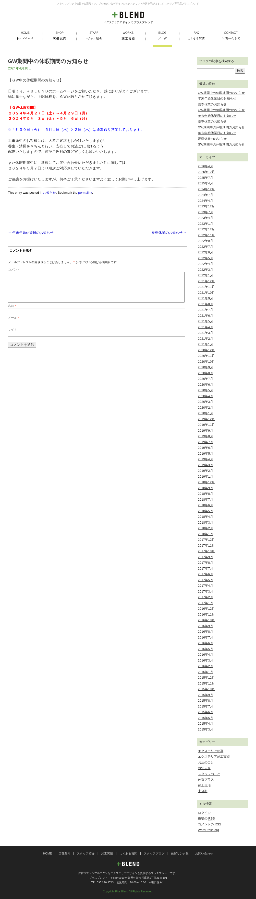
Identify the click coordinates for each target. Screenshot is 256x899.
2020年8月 (205, 373)
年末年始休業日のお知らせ (31, 233)
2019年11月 (206, 425)
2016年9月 (205, 626)
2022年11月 (206, 235)
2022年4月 (205, 264)
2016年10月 (206, 620)
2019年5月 (205, 453)
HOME (47, 853)
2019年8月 (205, 436)
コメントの (209, 824)
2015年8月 (205, 700)
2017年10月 (206, 551)
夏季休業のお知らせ (169, 233)
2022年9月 (205, 241)
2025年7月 (205, 178)
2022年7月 (205, 246)
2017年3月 (205, 591)
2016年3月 (205, 660)
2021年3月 (205, 333)
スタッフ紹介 (86, 853)
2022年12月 (206, 229)
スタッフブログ (154, 853)
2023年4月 (205, 218)
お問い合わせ (204, 853)
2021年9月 (205, 298)
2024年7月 (205, 195)
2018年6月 (205, 505)
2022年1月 (205, 275)
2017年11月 (206, 545)
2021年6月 (205, 315)
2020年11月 (206, 356)
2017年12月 (206, 539)
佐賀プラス (206, 779)
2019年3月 (205, 465)
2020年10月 (206, 361)
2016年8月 (205, 631)
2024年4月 (205, 200)
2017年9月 (205, 557)
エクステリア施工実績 (214, 756)
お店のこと (206, 762)
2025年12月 (206, 172)
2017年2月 (205, 597)
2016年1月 (205, 672)
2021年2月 (205, 338)
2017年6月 (205, 574)
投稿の (206, 818)
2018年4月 (205, 516)
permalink (85, 192)
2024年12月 (206, 189)
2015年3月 (205, 729)
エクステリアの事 (210, 751)
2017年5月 (205, 580)
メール (13, 323)
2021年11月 (206, 287)
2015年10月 (206, 689)
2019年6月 (205, 448)
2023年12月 (206, 206)
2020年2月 (205, 407)
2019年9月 (205, 430)
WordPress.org (208, 830)
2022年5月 (205, 258)
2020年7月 (205, 379)
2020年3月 (205, 402)
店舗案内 (64, 853)
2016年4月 (205, 654)
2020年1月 (205, 413)
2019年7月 (205, 442)
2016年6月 (205, 643)
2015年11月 (206, 683)
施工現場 (204, 785)
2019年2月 (205, 470)
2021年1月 (205, 344)
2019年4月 (205, 459)
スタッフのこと (209, 774)
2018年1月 (205, 534)
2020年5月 (205, 390)
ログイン (204, 813)
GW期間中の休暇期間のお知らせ (221, 93)
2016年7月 (205, 637)
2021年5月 (205, 321)
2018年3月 (205, 522)
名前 (12, 312)
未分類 (202, 791)
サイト (12, 335)
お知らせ (49, 192)
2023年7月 (205, 212)
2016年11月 (206, 614)
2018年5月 (205, 511)
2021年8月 (205, 304)
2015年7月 (205, 706)
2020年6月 (205, 384)
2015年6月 (205, 712)
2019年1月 (205, 476)
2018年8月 (205, 493)
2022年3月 (205, 269)
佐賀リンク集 (180, 853)
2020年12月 (206, 350)
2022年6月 (205, 252)
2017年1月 (205, 603)
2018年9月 (205, 488)
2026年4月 (205, 166)
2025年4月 (205, 183)
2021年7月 (205, 310)
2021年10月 (206, 292)
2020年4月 (205, 396)
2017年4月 (205, 585)
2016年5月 (205, 649)
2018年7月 (205, 499)
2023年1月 (205, 223)
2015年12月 (206, 677)
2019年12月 (206, 419)
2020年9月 (205, 367)
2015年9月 (205, 695)
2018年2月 (205, 528)
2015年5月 (205, 718)
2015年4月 (205, 723)
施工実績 (107, 853)
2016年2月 (205, 666)
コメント (14, 269)
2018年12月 (206, 482)
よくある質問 (128, 853)
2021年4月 (205, 327)
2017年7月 (205, 568)
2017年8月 (205, 562)
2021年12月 (206, 281)
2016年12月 (206, 608)
